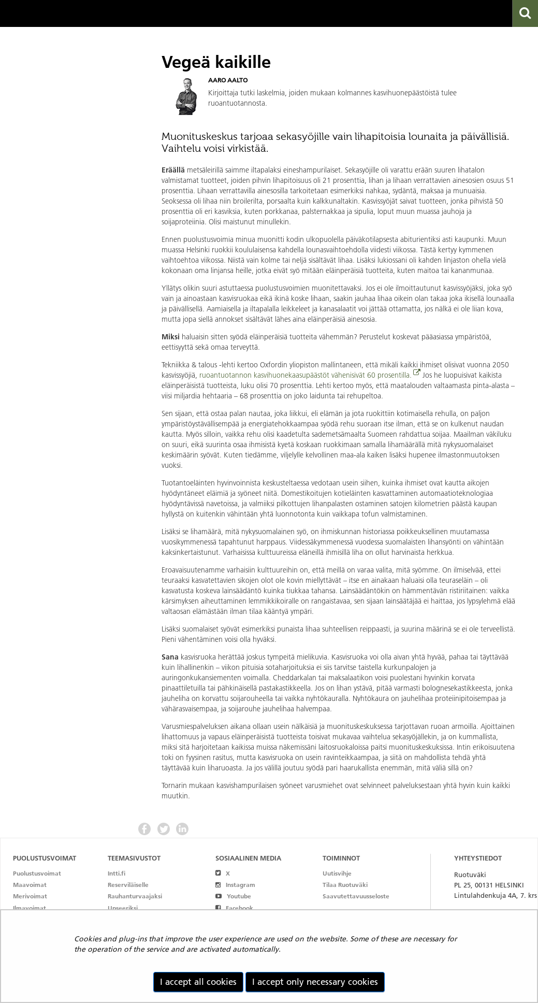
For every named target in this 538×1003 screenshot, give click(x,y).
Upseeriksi (123, 908)
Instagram (235, 885)
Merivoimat (30, 896)
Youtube (233, 896)
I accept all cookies (198, 982)
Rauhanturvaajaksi (135, 896)
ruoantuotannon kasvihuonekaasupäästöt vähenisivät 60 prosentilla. (305, 375)
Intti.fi (116, 873)
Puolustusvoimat (37, 873)
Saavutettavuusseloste (356, 896)
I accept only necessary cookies (315, 982)
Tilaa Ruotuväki (345, 885)
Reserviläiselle (128, 885)
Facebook (234, 908)
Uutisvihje (337, 873)
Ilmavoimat (29, 908)
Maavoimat (30, 885)
